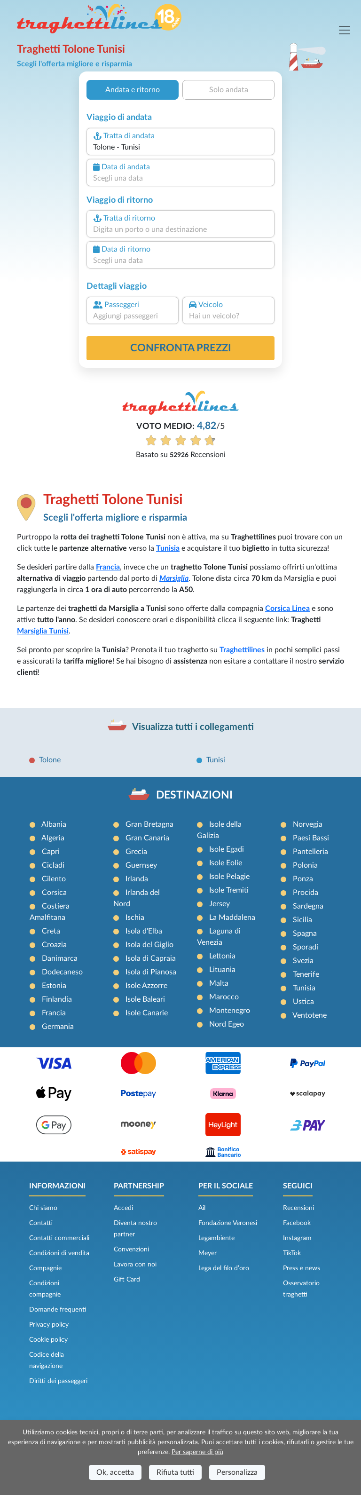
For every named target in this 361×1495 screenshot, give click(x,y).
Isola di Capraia (151, 958)
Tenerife (306, 974)
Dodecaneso (62, 972)
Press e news (301, 1268)
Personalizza (237, 1472)
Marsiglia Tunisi (43, 631)
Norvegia (307, 824)
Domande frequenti (57, 1309)
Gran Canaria (147, 838)
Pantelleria (310, 851)
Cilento (54, 879)
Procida (305, 892)
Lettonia (222, 956)
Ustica (303, 1001)
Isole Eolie (225, 863)
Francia (108, 567)
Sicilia (302, 920)
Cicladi (53, 865)
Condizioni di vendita (59, 1253)
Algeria (52, 838)
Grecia (136, 851)
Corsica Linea (287, 608)
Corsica (54, 892)
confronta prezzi (180, 348)
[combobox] (180, 147)
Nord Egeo (226, 1024)
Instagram (297, 1238)
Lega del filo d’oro (223, 1268)
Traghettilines (242, 650)
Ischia (135, 917)
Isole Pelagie (229, 876)
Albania (53, 824)
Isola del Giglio (149, 945)
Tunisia (168, 548)
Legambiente (216, 1238)
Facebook (297, 1223)
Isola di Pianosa (151, 972)
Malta (218, 983)
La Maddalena (232, 917)
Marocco (224, 997)
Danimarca (60, 958)
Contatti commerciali (59, 1238)
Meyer (207, 1253)
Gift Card (127, 1279)
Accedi (123, 1208)
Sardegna (308, 906)
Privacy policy (49, 1324)
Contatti (41, 1223)
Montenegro (229, 1010)
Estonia (54, 985)
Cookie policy (48, 1340)
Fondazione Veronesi (227, 1223)
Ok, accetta (115, 1472)
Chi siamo (43, 1208)
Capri (51, 851)
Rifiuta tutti (175, 1472)
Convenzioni (131, 1249)
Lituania (222, 969)
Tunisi (215, 760)
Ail (201, 1208)
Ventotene (309, 1015)
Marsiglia (173, 578)
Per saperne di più (197, 1452)
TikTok (292, 1253)
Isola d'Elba (144, 931)
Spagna (305, 933)
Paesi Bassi (311, 838)
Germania (58, 1026)
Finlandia (57, 999)
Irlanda (137, 879)
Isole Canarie (147, 1013)
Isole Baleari (145, 999)
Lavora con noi (135, 1264)
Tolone (50, 760)
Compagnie (45, 1268)
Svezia (303, 961)
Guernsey (141, 865)
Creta (51, 931)
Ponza (303, 879)
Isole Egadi (226, 849)
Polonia (305, 865)
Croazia (54, 945)
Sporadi (305, 947)
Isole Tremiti (229, 890)
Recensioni (298, 1208)
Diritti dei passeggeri (58, 1381)
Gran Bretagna (149, 824)
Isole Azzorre (146, 985)
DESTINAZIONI (194, 795)
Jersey (219, 904)
